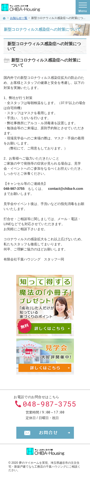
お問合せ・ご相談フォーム (45, 433)
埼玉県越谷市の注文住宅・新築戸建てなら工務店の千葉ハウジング (43, 464)
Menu (83, 7)
